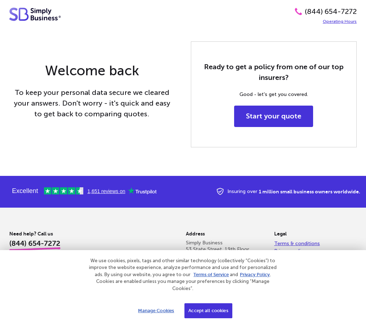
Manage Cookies (156, 310)
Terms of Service (211, 274)
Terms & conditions (297, 243)
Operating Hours (340, 21)
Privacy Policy (255, 274)
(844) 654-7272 (331, 11)
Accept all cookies (208, 310)
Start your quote (273, 116)
